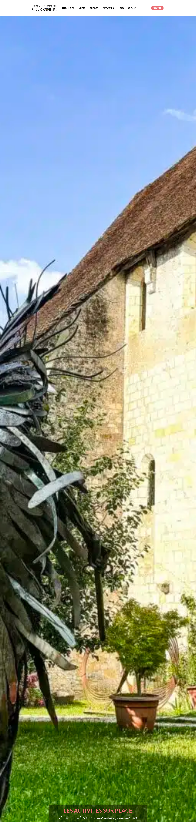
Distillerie (95, 8)
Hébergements (68, 8)
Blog (122, 8)
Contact (132, 8)
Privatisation (110, 8)
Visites (83, 8)
